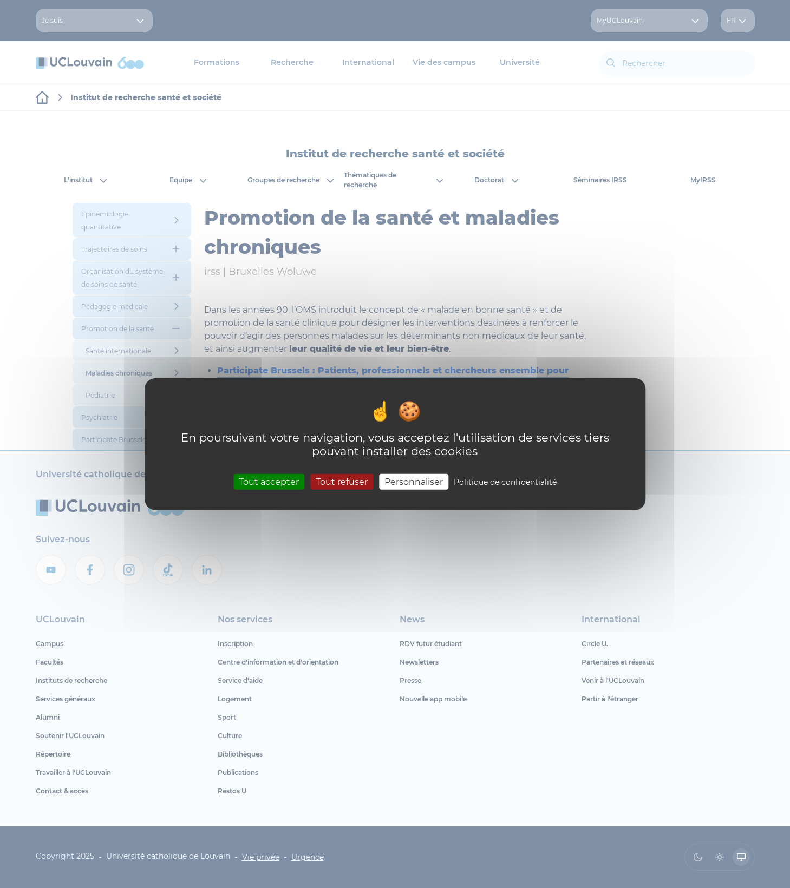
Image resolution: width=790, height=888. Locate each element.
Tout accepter (269, 482)
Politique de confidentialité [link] (505, 482)
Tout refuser (342, 482)
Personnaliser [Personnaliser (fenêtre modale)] (413, 482)
